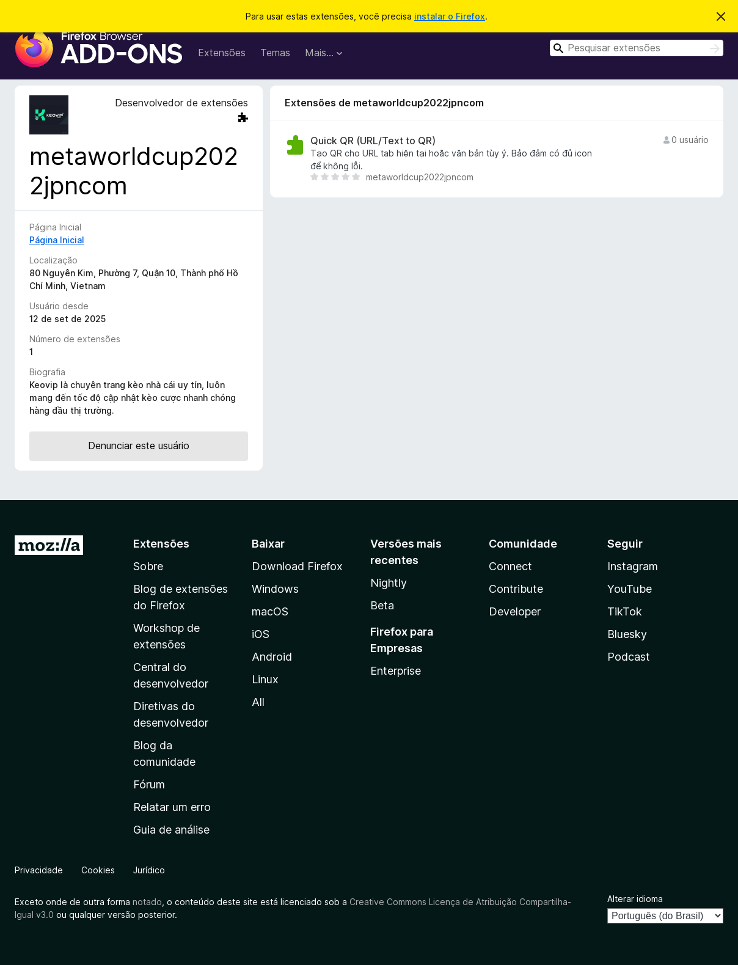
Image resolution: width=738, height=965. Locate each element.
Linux (265, 679)
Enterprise (395, 670)
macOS (270, 611)
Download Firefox (297, 566)
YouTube (629, 588)
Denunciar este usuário (138, 445)
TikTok (624, 611)
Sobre (148, 566)
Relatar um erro (172, 807)
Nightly (388, 582)
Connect (510, 566)
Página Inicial (56, 240)
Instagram (632, 566)
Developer (515, 611)
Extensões (222, 52)
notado (147, 902)
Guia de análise (171, 829)
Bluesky (627, 634)
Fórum (149, 784)
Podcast (628, 656)
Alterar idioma (635, 898)
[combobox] (636, 48)
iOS (260, 634)
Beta (382, 605)
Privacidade (39, 870)
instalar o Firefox (449, 16)
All (258, 701)
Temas (275, 52)
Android (272, 656)
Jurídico (149, 870)
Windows (275, 588)
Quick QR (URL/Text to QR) (373, 141)
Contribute (516, 588)
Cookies (98, 870)
